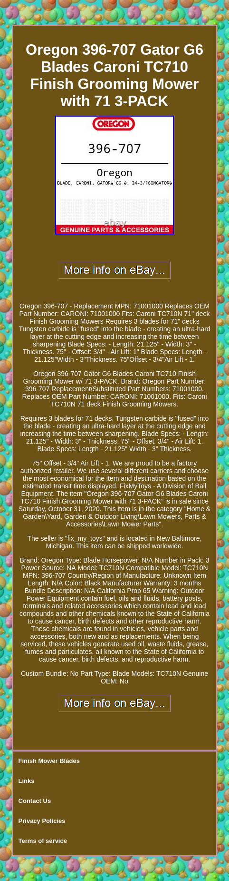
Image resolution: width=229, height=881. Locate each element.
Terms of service (43, 840)
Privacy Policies (42, 820)
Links (27, 780)
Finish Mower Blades (49, 760)
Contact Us (35, 800)
